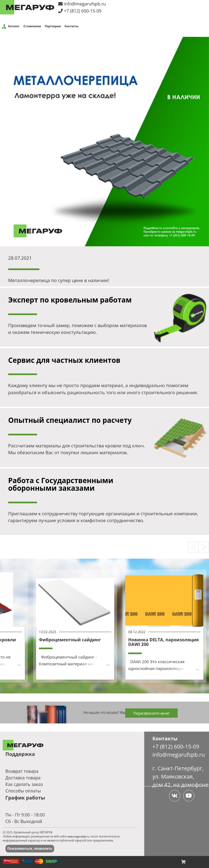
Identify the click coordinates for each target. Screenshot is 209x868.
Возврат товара (21, 771)
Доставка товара (23, 778)
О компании (32, 26)
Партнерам (53, 26)
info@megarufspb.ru (85, 4)
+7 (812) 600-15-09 (83, 11)
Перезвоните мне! (151, 713)
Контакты (71, 26)
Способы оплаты (23, 791)
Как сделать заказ (24, 784)
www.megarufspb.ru (78, 836)
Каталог (14, 26)
